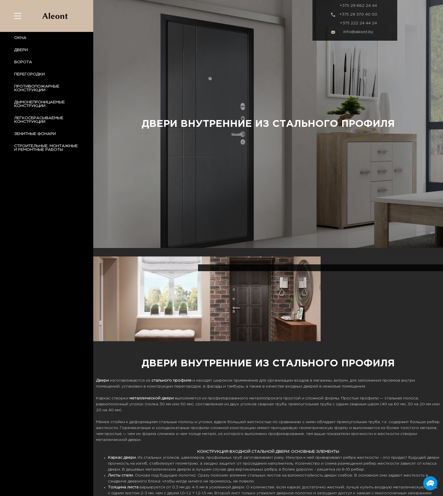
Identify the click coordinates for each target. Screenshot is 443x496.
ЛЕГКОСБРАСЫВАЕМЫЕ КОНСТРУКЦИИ (38, 119)
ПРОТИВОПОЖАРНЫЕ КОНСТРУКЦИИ (36, 88)
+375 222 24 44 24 (358, 23)
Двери (102, 380)
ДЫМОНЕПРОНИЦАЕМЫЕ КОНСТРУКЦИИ (39, 104)
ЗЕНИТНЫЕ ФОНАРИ (35, 134)
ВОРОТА (23, 62)
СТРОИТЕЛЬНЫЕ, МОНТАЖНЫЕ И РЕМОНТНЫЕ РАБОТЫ (46, 147)
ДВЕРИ (21, 50)
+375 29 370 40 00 (358, 14)
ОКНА (20, 38)
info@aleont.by (358, 32)
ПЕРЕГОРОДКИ (29, 74)
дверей (310, 386)
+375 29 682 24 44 (358, 5)
